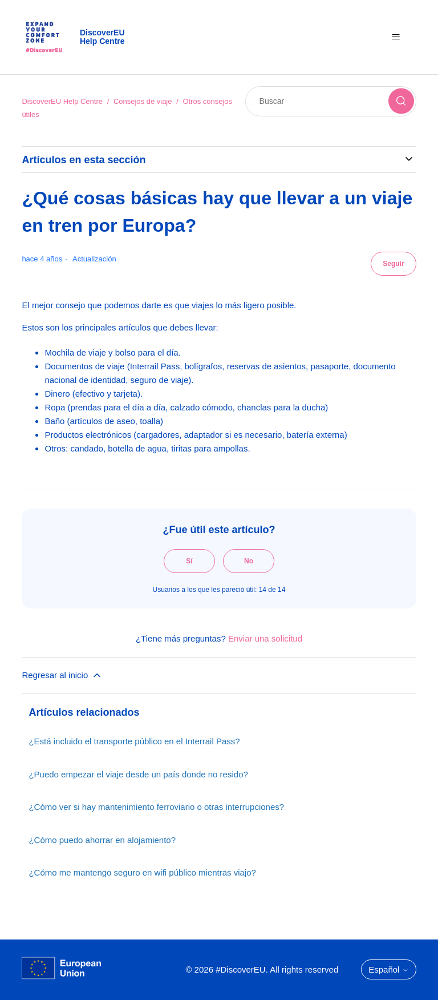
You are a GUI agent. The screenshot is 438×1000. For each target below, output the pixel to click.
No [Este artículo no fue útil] (248, 561)
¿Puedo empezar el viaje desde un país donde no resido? (138, 774)
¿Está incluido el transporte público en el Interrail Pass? (134, 741)
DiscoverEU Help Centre (62, 101)
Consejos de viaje (142, 101)
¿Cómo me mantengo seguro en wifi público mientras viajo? (142, 872)
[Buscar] (330, 101)
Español (388, 969)
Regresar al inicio (62, 675)
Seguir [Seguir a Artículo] (393, 264)
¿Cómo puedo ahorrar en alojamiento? (102, 840)
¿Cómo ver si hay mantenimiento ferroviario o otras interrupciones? (156, 807)
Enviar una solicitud (265, 638)
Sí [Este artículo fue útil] (189, 561)
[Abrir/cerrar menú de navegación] (396, 37)
